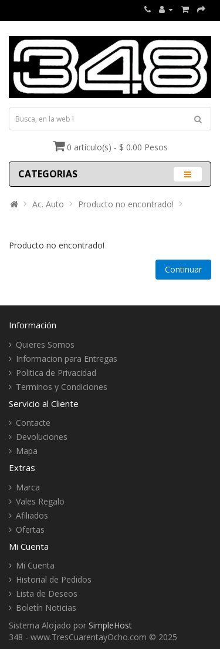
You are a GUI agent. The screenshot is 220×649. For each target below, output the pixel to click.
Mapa (27, 450)
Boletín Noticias (46, 607)
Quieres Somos (45, 344)
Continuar (183, 269)
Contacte (33, 422)
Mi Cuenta (35, 565)
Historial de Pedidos (54, 579)
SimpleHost (110, 625)
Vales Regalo (40, 501)
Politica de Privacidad (56, 372)
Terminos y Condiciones (61, 386)
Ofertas (30, 529)
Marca (28, 487)
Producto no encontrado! (126, 204)
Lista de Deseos (46, 593)
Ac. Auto (48, 204)
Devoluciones (41, 436)
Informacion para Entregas (66, 358)
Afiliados (32, 515)
